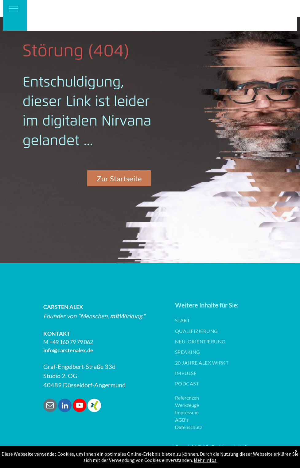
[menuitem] (182, 320)
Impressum (187, 412)
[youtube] (79, 406)
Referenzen (187, 397)
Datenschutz (188, 427)
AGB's (182, 420)
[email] (50, 406)
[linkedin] (65, 406)
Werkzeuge (187, 405)
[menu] (13, 9)
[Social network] (94, 406)
